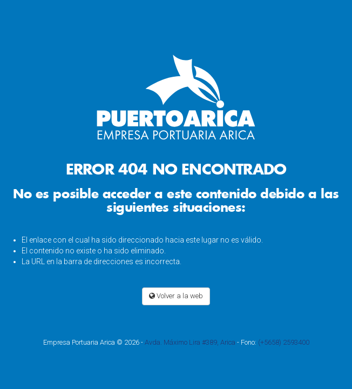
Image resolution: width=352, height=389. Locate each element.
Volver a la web (176, 296)
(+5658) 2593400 (283, 342)
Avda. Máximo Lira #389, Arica (190, 342)
